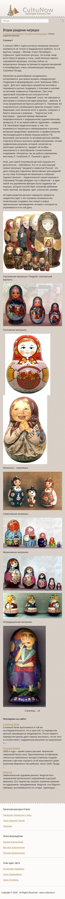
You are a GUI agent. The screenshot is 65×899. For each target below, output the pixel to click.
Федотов (7, 772)
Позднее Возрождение (14, 853)
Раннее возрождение (13, 842)
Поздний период (11, 748)
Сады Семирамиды (12, 874)
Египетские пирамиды (13, 869)
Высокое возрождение (14, 847)
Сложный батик (11, 724)
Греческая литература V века (17, 815)
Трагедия (7, 826)
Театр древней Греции (14, 820)
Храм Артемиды (11, 880)
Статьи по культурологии (13, 34)
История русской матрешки (36, 34)
